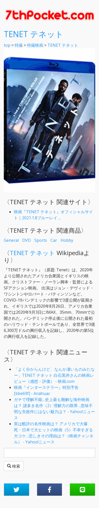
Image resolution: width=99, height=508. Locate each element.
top (7, 45)
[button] (16, 489)
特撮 (19, 45)
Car (54, 240)
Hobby (67, 240)
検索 (13, 466)
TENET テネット (33, 34)
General (11, 240)
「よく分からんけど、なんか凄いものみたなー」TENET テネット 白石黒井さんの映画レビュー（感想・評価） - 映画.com (54, 375)
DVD (26, 240)
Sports (40, 240)
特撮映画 (35, 45)
